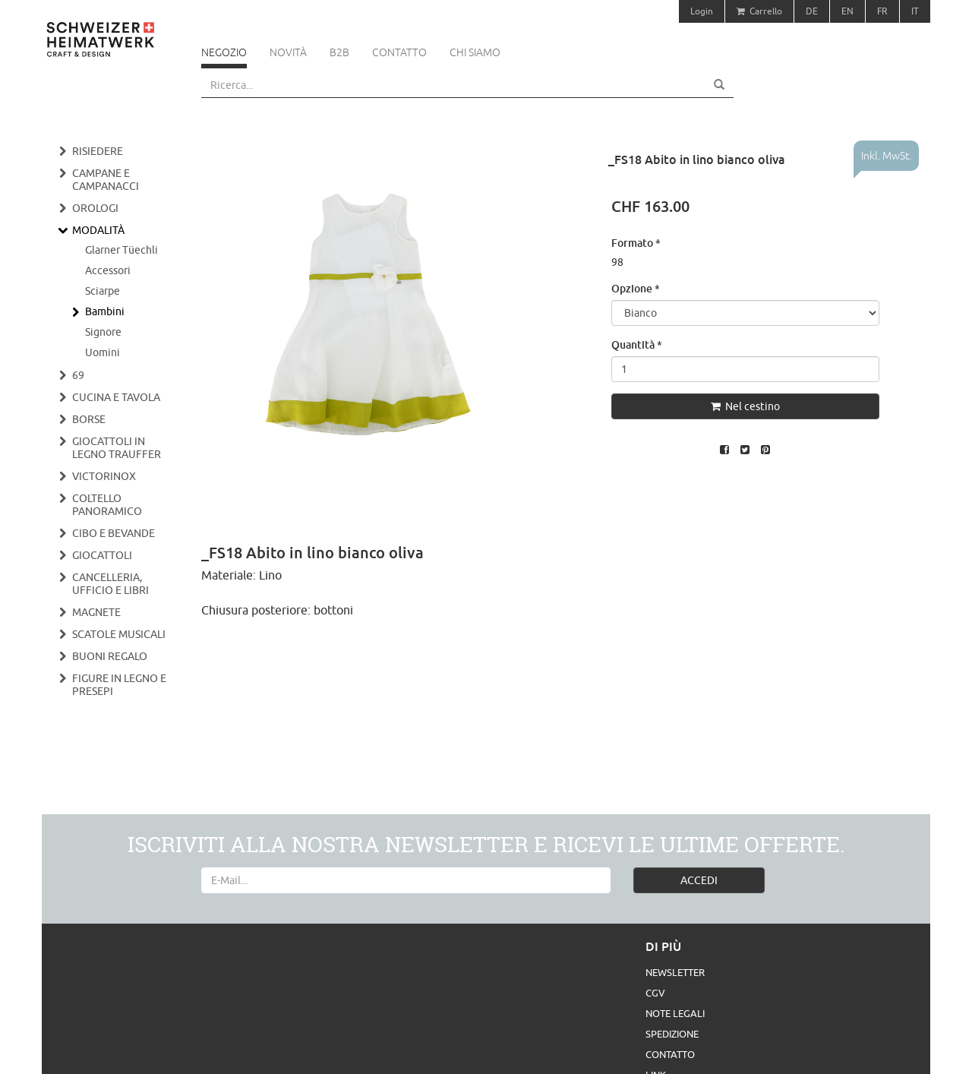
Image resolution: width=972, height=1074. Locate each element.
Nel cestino (745, 406)
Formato (636, 242)
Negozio (224, 52)
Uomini (102, 352)
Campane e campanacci (105, 179)
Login (701, 11)
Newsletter (675, 972)
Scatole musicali (119, 634)
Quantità (636, 344)
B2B (339, 52)
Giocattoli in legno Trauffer (116, 447)
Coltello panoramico (107, 504)
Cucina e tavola (116, 397)
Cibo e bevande (113, 533)
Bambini (105, 311)
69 (78, 375)
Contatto (399, 52)
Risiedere (97, 151)
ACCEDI (699, 880)
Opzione (635, 288)
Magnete (96, 612)
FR (882, 11)
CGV (655, 993)
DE (812, 11)
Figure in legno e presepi (119, 684)
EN (847, 11)
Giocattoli (102, 555)
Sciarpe (102, 291)
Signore (103, 332)
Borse (89, 419)
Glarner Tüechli (121, 250)
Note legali (675, 1013)
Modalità (98, 230)
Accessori (108, 270)
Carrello (759, 11)
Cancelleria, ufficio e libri (110, 583)
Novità (288, 52)
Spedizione (672, 1034)
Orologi (95, 208)
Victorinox (104, 476)
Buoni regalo (109, 656)
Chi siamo (475, 52)
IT (915, 11)
